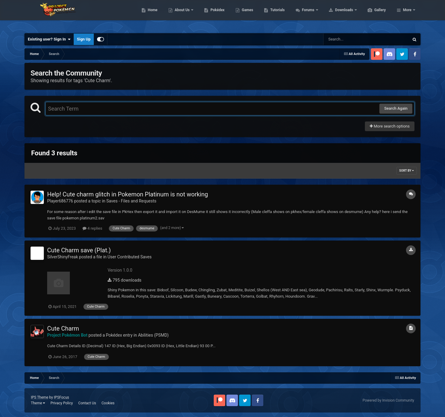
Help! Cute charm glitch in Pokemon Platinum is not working (127, 194)
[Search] (350, 39)
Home (181, 15)
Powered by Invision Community (388, 400)
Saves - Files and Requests (131, 201)
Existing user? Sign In (49, 39)
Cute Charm (63, 328)
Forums (337, 15)
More (407, 15)
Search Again (396, 108)
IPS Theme (39, 397)
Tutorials (305, 15)
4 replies (92, 228)
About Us (211, 15)
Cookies (108, 403)
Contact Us (87, 403)
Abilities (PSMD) (153, 335)
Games (276, 15)
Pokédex (246, 15)
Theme (38, 403)
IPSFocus (61, 397)
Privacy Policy (61, 403)
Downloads (373, 15)
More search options (390, 126)
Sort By (406, 170)
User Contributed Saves (130, 256)
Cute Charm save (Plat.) (79, 250)
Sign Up (83, 39)
